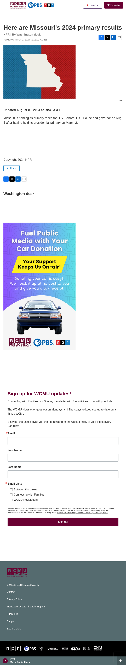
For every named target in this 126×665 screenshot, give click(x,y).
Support (11, 621)
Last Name (14, 467)
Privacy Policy (14, 599)
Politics (11, 168)
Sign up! (63, 521)
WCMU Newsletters (26, 499)
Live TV (93, 5)
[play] (5, 660)
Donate (115, 5)
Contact (11, 592)
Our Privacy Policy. (100, 512)
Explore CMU (14, 628)
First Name (15, 450)
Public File (12, 614)
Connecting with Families (29, 494)
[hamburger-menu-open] (6, 5)
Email (11, 433)
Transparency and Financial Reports (26, 606)
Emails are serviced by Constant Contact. (74, 512)
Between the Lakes (25, 489)
